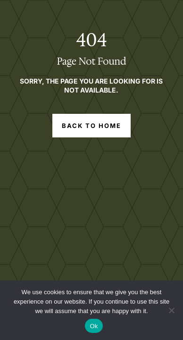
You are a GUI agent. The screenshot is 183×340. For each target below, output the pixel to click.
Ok (94, 326)
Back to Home (92, 125)
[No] (171, 310)
